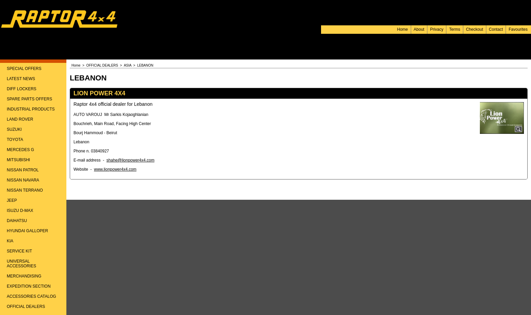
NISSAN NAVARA (23, 180)
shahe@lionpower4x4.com (130, 160)
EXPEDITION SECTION (28, 286)
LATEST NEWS (21, 78)
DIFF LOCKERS (21, 89)
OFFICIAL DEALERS (26, 306)
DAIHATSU (17, 220)
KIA (10, 241)
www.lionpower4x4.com (115, 169)
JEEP (12, 200)
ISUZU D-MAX (20, 210)
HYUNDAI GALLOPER (27, 230)
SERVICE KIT (19, 251)
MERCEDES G (20, 149)
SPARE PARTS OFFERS (29, 99)
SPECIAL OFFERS (24, 68)
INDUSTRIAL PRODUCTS (31, 109)
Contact (496, 29)
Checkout (474, 29)
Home (402, 29)
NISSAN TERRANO (25, 190)
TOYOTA (15, 139)
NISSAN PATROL (23, 170)
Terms (454, 29)
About (419, 29)
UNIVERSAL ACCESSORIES (21, 263)
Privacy (436, 29)
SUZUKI (14, 129)
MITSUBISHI (18, 160)
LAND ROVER (20, 119)
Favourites (518, 29)
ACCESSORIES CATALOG (31, 296)
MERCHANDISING (24, 276)
